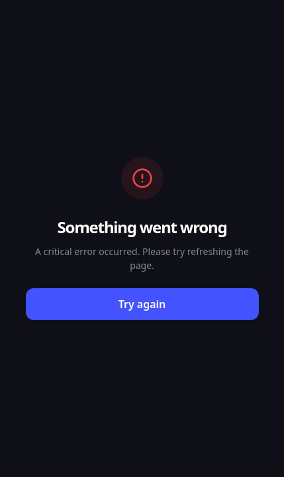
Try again (142, 304)
